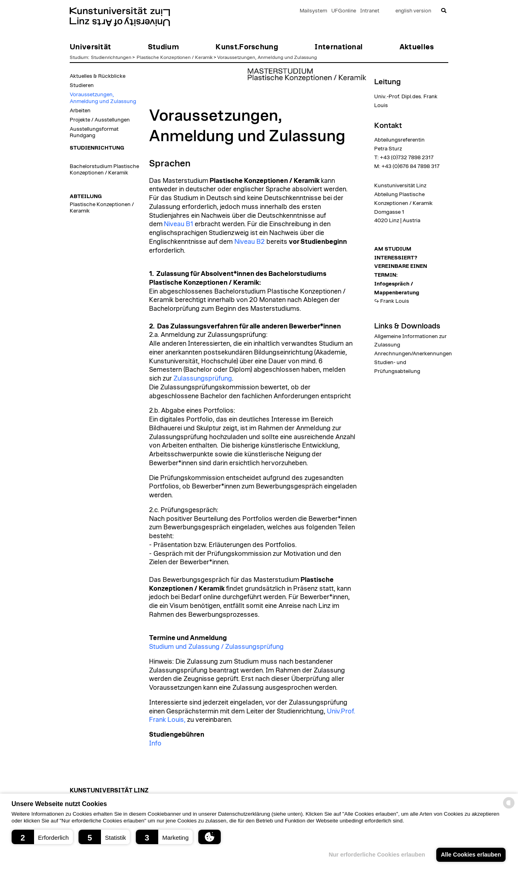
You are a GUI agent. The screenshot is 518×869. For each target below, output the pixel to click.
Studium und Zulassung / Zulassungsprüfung (216, 647)
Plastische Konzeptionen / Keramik (175, 57)
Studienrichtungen (111, 57)
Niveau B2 (249, 242)
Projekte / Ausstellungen (100, 120)
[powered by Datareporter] (508, 808)
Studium (79, 57)
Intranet (369, 11)
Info (155, 743)
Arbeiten (80, 110)
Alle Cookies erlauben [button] (471, 854)
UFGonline (343, 11)
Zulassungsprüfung (202, 378)
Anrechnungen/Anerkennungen (413, 354)
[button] (42, 837)
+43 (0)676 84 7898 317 (410, 166)
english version (413, 11)
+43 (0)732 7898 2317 (406, 157)
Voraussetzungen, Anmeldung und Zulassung (267, 57)
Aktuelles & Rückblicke (97, 76)
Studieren (82, 85)
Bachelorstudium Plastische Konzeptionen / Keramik (104, 170)
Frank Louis (394, 301)
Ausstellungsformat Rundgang (94, 132)
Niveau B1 (178, 224)
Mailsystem (313, 11)
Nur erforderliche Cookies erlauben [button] (377, 854)
